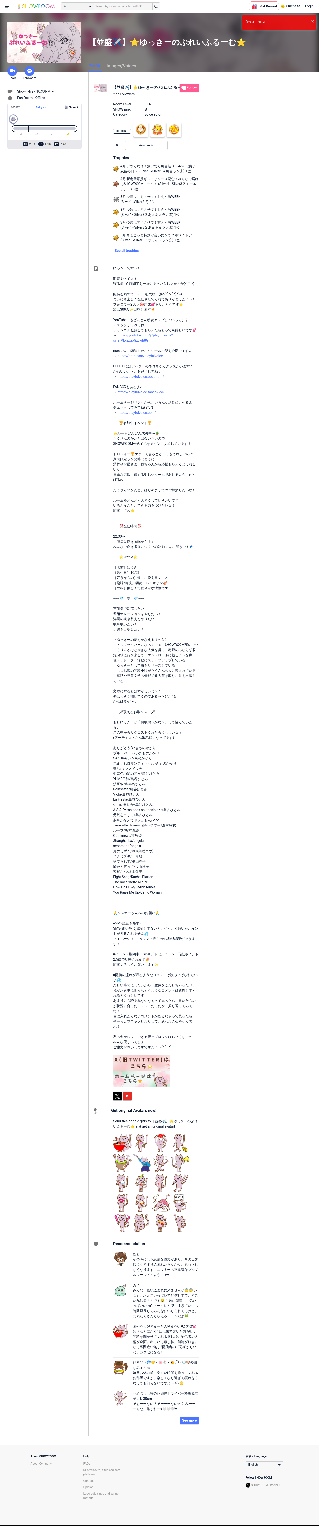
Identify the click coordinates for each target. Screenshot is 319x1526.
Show (12, 73)
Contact (88, 1481)
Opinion (88, 1487)
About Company (41, 1463)
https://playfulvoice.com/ (136, 413)
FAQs (86, 1463)
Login (309, 6)
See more (189, 1420)
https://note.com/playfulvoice (140, 356)
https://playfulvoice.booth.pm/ (140, 376)
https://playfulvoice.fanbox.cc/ (140, 392)
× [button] (312, 21)
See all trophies (127, 250)
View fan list (146, 145)
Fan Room (29, 73)
